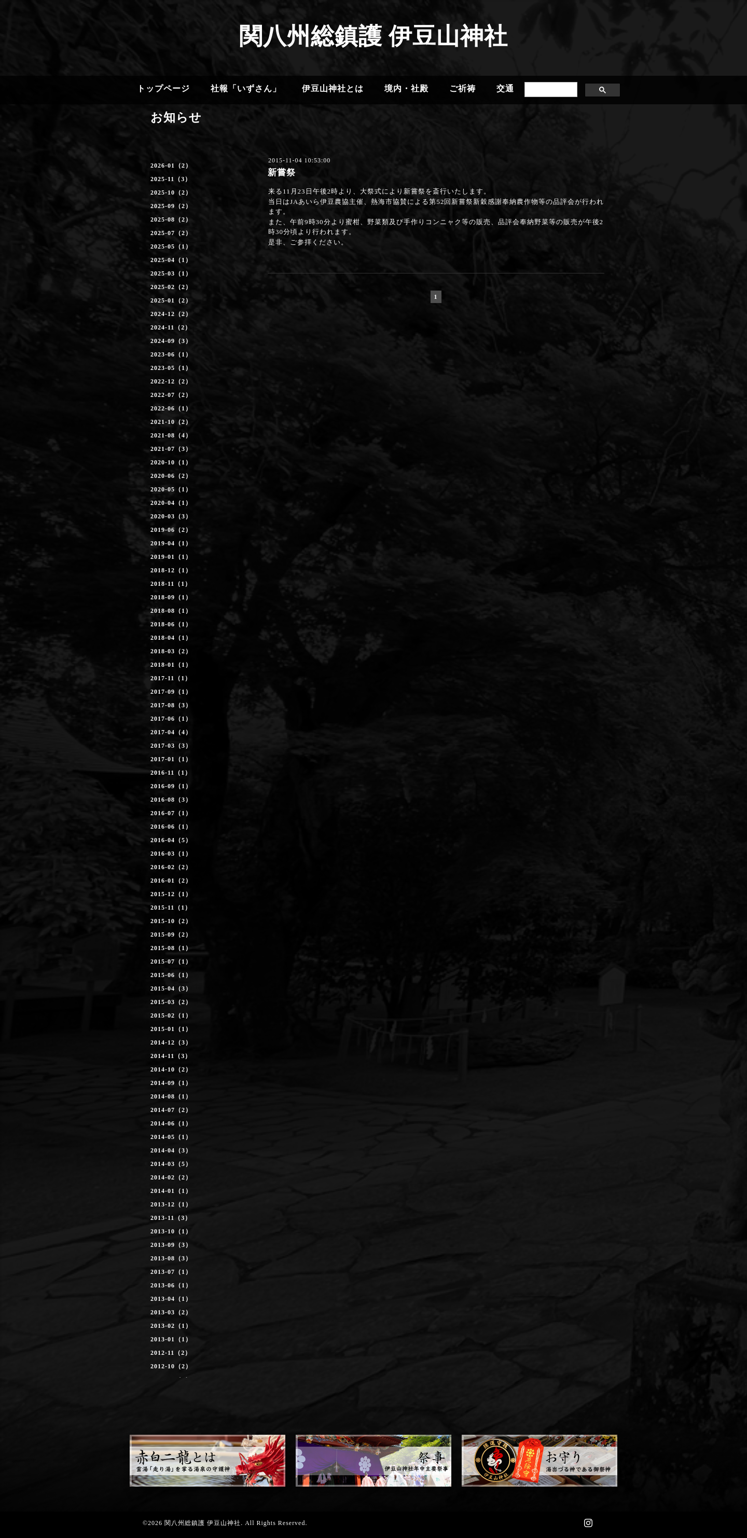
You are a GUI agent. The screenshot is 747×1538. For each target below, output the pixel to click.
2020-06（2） (171, 475)
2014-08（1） (171, 1096)
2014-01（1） (171, 1190)
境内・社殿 (406, 88)
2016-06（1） (171, 826)
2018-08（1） (171, 610)
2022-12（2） (171, 381)
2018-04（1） (171, 637)
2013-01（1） (171, 1339)
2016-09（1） (171, 786)
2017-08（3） (171, 705)
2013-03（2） (171, 1312)
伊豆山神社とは (333, 88)
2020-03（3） (171, 516)
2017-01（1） (171, 759)
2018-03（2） (171, 651)
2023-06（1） (171, 354)
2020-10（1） (171, 462)
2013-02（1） (171, 1325)
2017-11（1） (170, 678)
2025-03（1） (171, 273)
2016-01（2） (171, 880)
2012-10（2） (171, 1366)
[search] (550, 89)
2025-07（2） (171, 233)
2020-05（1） (171, 489)
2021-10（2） (171, 421)
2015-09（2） (171, 934)
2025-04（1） (171, 260)
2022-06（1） (171, 408)
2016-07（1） (171, 813)
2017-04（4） (171, 732)
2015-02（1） (171, 1015)
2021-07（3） (171, 448)
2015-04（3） (171, 988)
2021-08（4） (171, 435)
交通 (505, 88)
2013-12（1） (171, 1204)
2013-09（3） (171, 1244)
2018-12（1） (171, 570)
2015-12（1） (171, 894)
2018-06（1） (171, 624)
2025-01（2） (171, 300)
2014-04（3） (171, 1150)
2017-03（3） (171, 745)
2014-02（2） (171, 1177)
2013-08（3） (171, 1258)
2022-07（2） (171, 395)
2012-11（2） (170, 1352)
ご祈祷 (462, 88)
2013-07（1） (171, 1271)
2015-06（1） (171, 975)
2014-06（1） (171, 1123)
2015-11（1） (170, 907)
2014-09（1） (171, 1083)
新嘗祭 (282, 172)
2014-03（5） (171, 1164)
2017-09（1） (171, 691)
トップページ (163, 88)
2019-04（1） (171, 543)
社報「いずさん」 (246, 88)
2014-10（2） (171, 1069)
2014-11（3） (170, 1056)
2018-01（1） (171, 664)
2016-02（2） (171, 867)
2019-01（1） (171, 556)
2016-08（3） (171, 799)
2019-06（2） (171, 529)
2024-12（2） (171, 314)
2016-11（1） (170, 772)
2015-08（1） (171, 948)
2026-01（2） (171, 165)
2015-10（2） (171, 921)
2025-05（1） (171, 246)
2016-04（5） (171, 840)
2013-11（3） (170, 1217)
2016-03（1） (171, 853)
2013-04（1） (171, 1298)
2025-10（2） (171, 192)
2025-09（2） (171, 206)
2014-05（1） (171, 1137)
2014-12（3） (171, 1042)
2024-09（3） (171, 341)
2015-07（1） (171, 961)
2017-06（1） (171, 718)
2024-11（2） (170, 327)
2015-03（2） (171, 1002)
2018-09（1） (171, 597)
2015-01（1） (171, 1029)
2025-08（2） (171, 219)
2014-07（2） (171, 1110)
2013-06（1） (171, 1285)
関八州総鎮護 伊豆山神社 (373, 36)
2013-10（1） (171, 1231)
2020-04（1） (171, 502)
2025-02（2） (171, 287)
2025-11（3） (170, 179)
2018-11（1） (170, 583)
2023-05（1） (171, 368)
